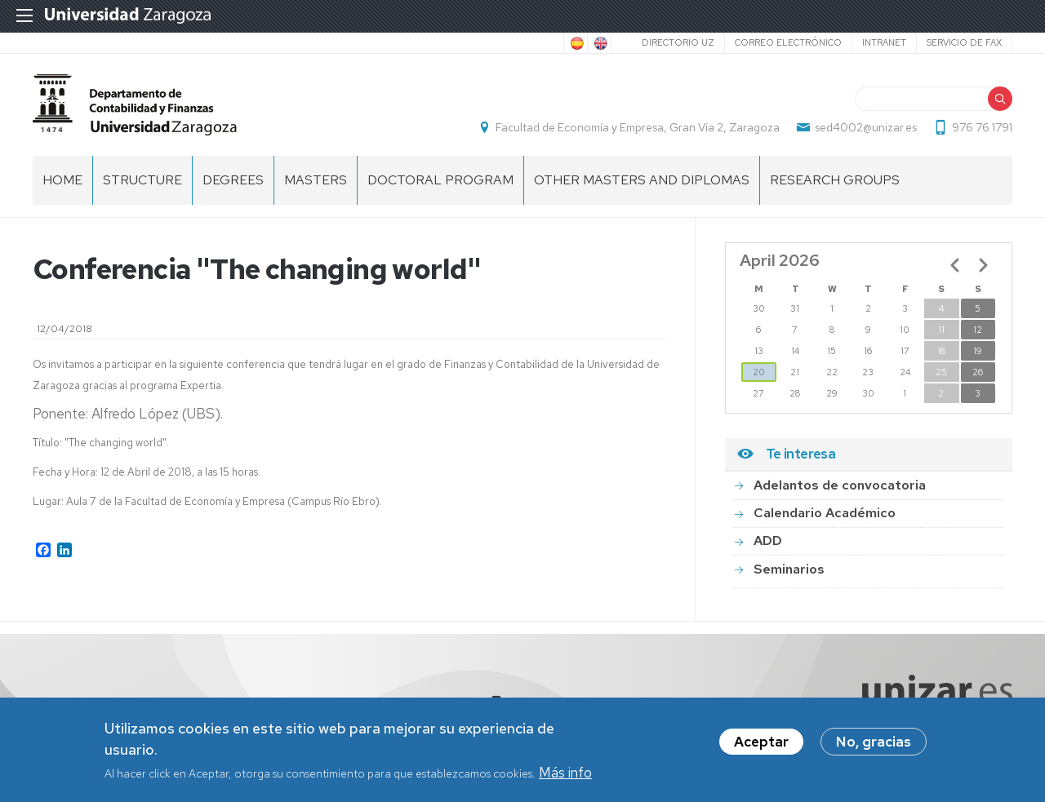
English (599, 43)
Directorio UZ (678, 42)
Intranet (884, 42)
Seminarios (789, 569)
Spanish (575, 43)
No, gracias (873, 742)
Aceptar (761, 742)
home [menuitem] (62, 179)
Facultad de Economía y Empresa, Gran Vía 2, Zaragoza (638, 127)
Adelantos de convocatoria (840, 485)
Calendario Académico (825, 512)
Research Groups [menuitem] (835, 179)
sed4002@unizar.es (866, 127)
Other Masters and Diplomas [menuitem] (641, 179)
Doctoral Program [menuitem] (440, 179)
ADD (768, 541)
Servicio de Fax (964, 42)
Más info (565, 773)
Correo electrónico (788, 42)
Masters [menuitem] (315, 179)
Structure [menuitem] (142, 179)
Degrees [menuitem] (233, 179)
